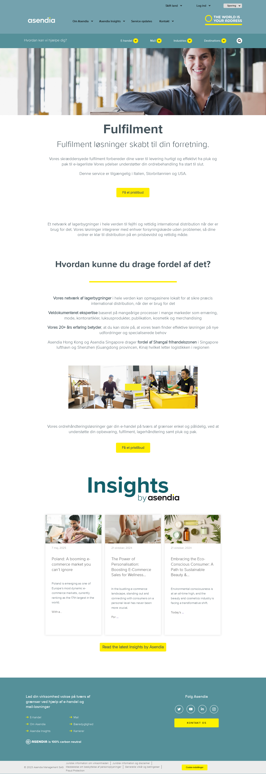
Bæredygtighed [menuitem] (83, 724)
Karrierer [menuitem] (79, 731)
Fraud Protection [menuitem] (75, 770)
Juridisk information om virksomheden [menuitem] (87, 763)
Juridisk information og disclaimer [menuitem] (131, 763)
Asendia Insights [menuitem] (110, 21)
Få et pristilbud (133, 193)
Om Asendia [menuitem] (81, 21)
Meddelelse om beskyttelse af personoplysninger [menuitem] (93, 767)
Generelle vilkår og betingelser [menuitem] (142, 767)
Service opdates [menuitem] (141, 21)
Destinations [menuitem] (212, 41)
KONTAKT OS (196, 722)
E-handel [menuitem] (126, 41)
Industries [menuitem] (180, 41)
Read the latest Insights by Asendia (133, 647)
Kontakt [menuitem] (164, 21)
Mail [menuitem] (153, 41)
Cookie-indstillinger (194, 767)
